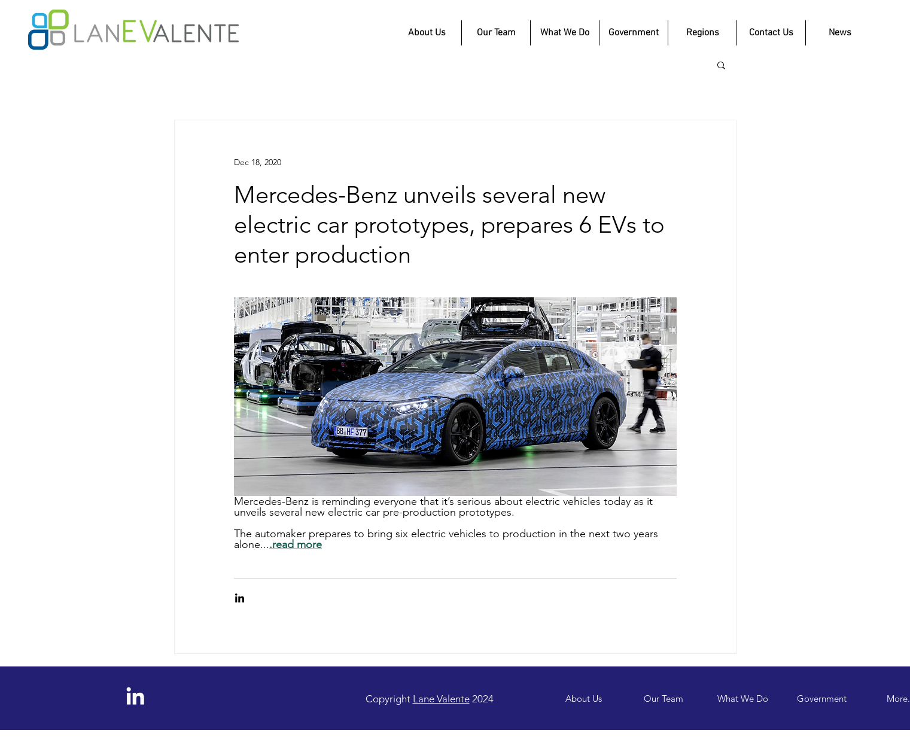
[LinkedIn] (135, 695)
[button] (721, 64)
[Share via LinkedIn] (239, 598)
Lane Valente (441, 699)
